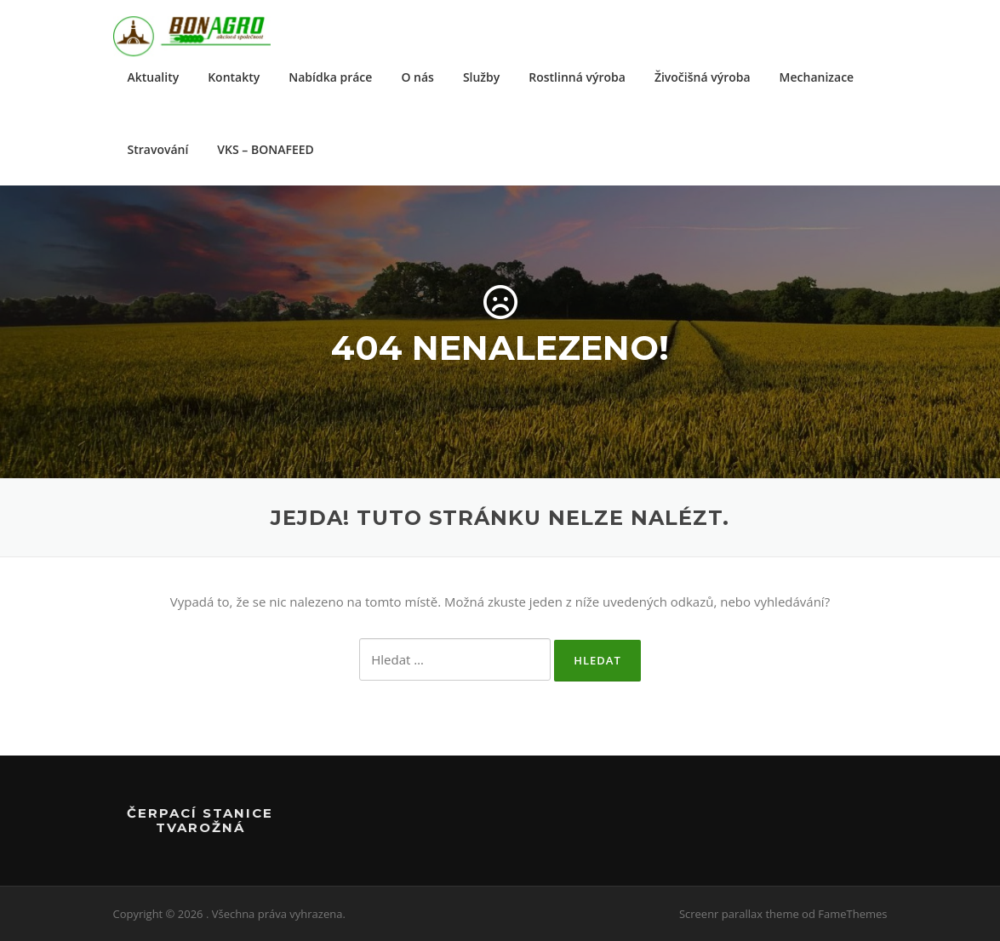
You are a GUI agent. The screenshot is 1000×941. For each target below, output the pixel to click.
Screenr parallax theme (739, 913)
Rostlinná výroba (577, 77)
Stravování (158, 149)
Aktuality (154, 77)
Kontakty (234, 77)
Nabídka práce (330, 77)
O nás (417, 77)
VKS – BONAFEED (265, 149)
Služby (481, 77)
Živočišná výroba (702, 77)
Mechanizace (817, 77)
